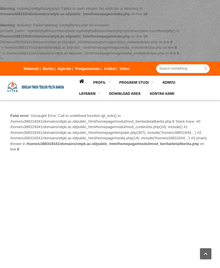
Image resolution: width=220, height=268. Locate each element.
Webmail (31, 68)
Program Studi (136, 83)
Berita (48, 68)
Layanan (89, 94)
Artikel (109, 68)
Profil (101, 83)
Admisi (168, 82)
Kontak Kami (162, 93)
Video (124, 68)
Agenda (64, 68)
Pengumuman (87, 68)
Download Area (125, 93)
